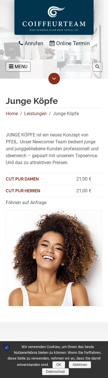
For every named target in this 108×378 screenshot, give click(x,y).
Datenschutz (55, 372)
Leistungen (35, 113)
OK (58, 365)
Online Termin (70, 43)
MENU (18, 66)
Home (12, 113)
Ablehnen (80, 365)
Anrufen (31, 43)
